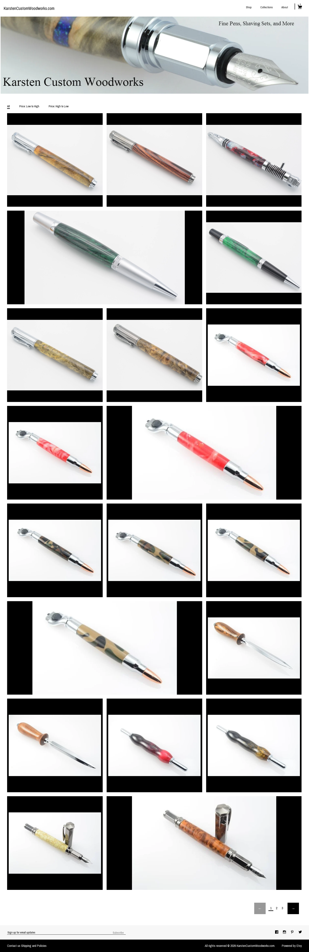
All (8, 106)
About (284, 7)
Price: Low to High (29, 106)
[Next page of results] (293, 908)
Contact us (13, 946)
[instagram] (285, 932)
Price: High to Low (59, 106)
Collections (266, 7)
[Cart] (300, 7)
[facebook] (277, 932)
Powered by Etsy (292, 946)
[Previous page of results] (260, 908)
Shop (249, 7)
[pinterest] (293, 932)
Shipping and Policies (34, 946)
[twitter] (300, 932)
